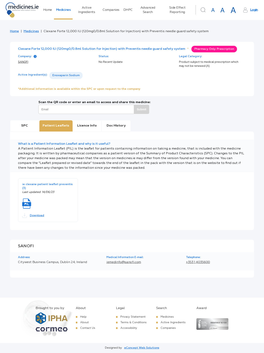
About (84, 322)
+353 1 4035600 (198, 262)
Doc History (116, 125)
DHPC (128, 10)
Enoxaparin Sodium (66, 75)
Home (47, 10)
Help (83, 316)
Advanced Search (147, 10)
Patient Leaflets (56, 125)
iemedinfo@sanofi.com (123, 262)
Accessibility (128, 328)
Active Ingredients (86, 10)
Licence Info (87, 125)
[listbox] (66, 75)
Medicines (63, 10)
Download (33, 215)
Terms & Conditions (133, 322)
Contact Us (87, 328)
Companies (111, 10)
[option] (66, 75)
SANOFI (23, 62)
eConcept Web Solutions (141, 347)
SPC (24, 125)
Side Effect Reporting (177, 10)
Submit (141, 109)
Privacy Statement (133, 316)
